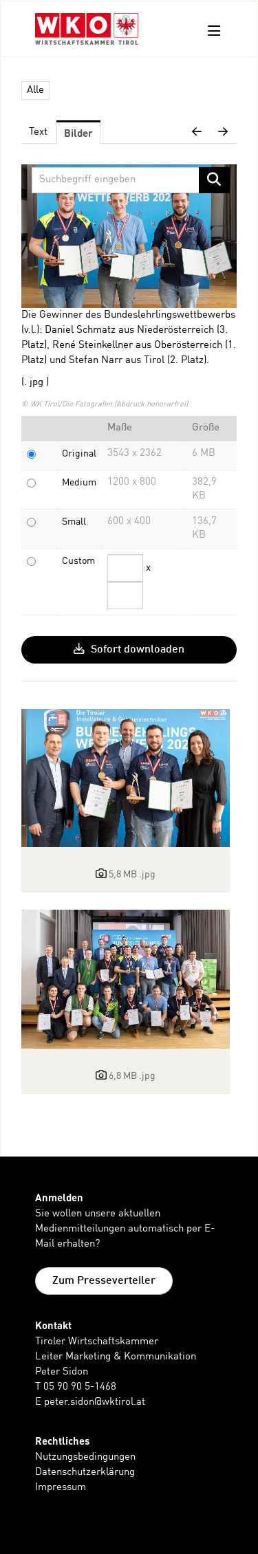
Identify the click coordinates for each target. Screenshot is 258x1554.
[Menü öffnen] (214, 31)
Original (79, 454)
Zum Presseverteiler (103, 1281)
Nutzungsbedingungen (85, 1457)
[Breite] (125, 568)
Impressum (60, 1487)
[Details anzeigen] (125, 778)
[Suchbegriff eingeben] (131, 180)
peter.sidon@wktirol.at (94, 1402)
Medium (79, 483)
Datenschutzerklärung (85, 1472)
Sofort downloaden (129, 649)
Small (74, 522)
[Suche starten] (214, 180)
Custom (78, 561)
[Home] (86, 31)
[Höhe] (125, 595)
